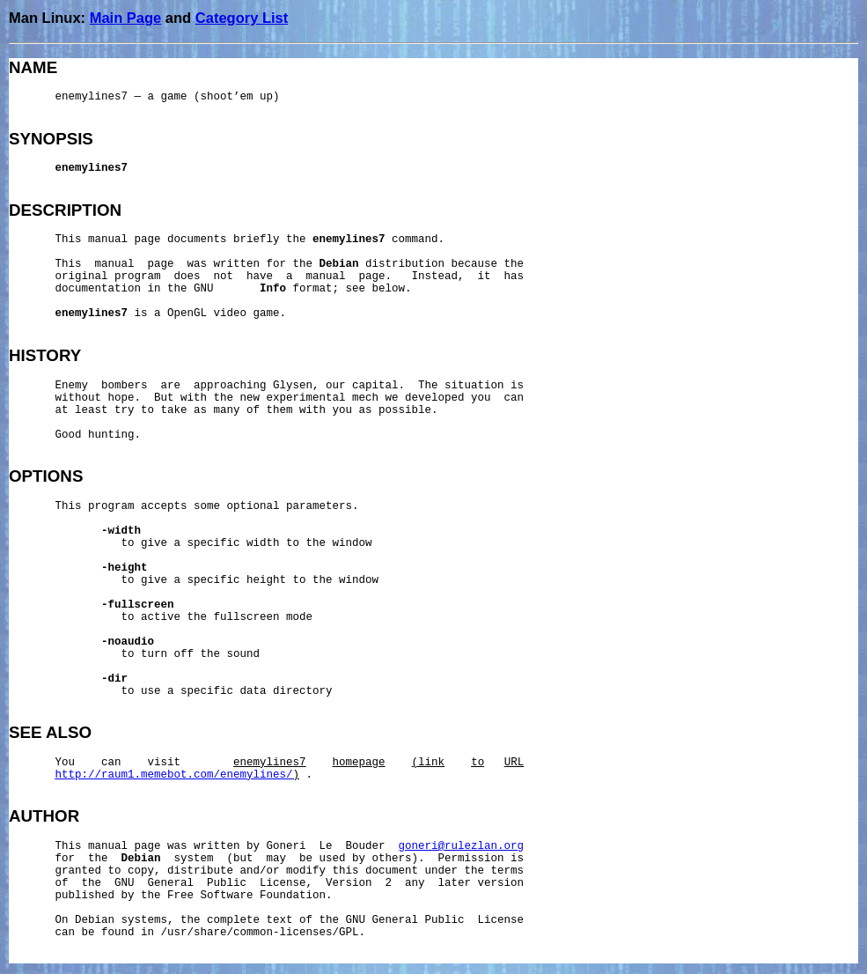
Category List (241, 18)
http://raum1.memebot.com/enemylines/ (174, 775)
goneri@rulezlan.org (462, 846)
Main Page (126, 18)
